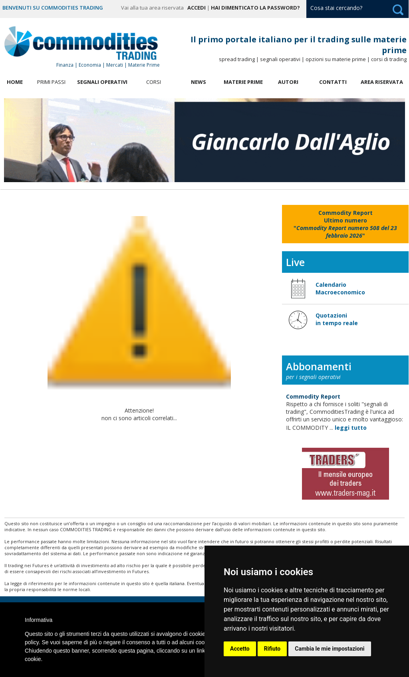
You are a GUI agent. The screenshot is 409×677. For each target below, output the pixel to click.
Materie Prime (243, 81)
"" (345, 224)
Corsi (153, 81)
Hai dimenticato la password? (255, 7)
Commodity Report (313, 396)
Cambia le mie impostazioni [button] (329, 648)
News (198, 81)
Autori (288, 81)
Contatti (333, 81)
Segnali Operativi (102, 81)
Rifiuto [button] (272, 648)
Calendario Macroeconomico (340, 288)
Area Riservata (382, 81)
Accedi (196, 7)
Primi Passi (51, 81)
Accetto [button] (240, 648)
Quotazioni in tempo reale (337, 319)
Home (15, 81)
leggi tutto (351, 427)
